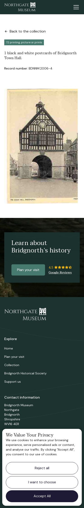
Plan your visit (28, 269)
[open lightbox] (41, 146)
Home (8, 348)
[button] (75, 7)
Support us (12, 382)
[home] (20, 7)
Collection (11, 365)
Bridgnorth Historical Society (25, 373)
